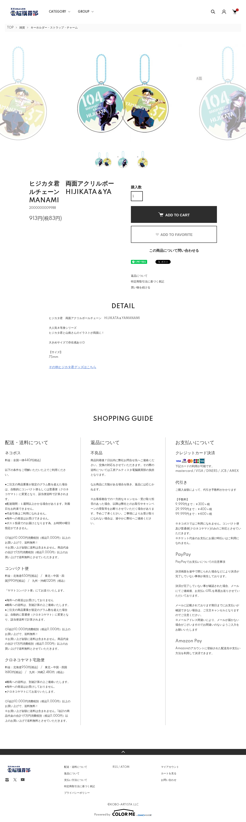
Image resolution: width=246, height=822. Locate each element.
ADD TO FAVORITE (173, 235)
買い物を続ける (140, 287)
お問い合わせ (168, 780)
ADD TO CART (174, 214)
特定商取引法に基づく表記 (147, 281)
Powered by (123, 812)
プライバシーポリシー (77, 793)
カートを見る (168, 773)
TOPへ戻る (123, 752)
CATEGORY (57, 11)
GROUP (83, 11)
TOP (10, 27)
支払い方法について (75, 780)
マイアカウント (170, 767)
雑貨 (22, 27)
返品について (139, 275)
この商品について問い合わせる (174, 251)
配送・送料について (75, 767)
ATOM (124, 767)
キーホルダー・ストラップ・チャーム (54, 27)
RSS (115, 767)
